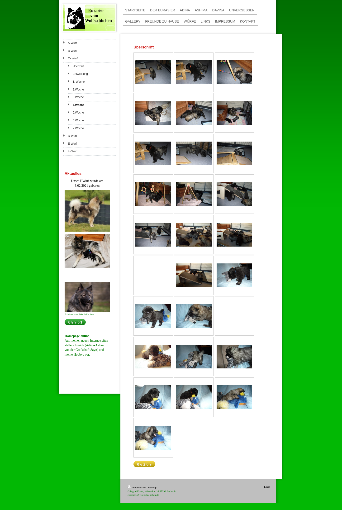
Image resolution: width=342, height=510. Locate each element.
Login (267, 486)
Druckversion (137, 487)
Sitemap (152, 487)
